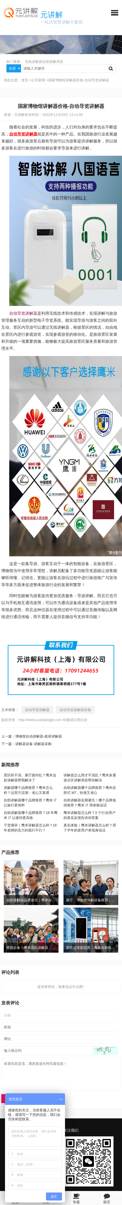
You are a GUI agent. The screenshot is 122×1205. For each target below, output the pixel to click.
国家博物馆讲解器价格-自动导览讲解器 (78, 80)
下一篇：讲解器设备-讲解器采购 (26, 744)
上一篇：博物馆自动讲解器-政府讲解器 (31, 736)
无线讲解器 (33, 62)
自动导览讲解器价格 (75, 710)
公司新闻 (38, 80)
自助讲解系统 (52, 62)
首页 (24, 80)
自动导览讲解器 (23, 313)
